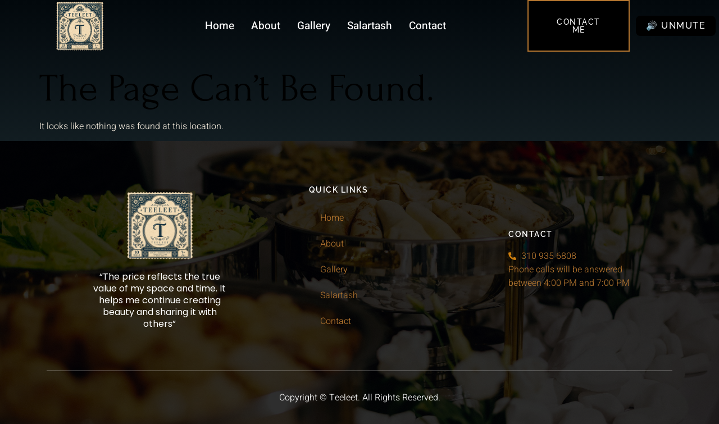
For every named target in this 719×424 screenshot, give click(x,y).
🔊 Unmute (676, 25)
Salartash (369, 26)
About (265, 26)
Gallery (313, 26)
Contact (427, 26)
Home (219, 26)
